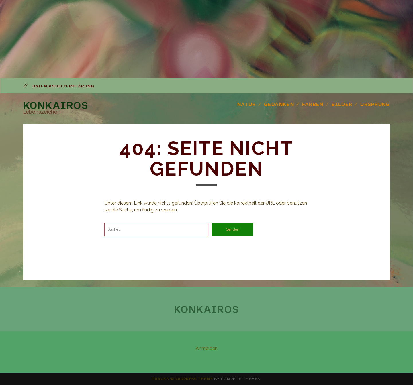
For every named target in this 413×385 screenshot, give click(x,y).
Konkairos (55, 105)
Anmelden (207, 348)
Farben (313, 104)
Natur (246, 104)
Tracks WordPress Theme (182, 379)
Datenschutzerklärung (63, 86)
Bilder (342, 104)
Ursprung (375, 104)
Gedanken (279, 104)
